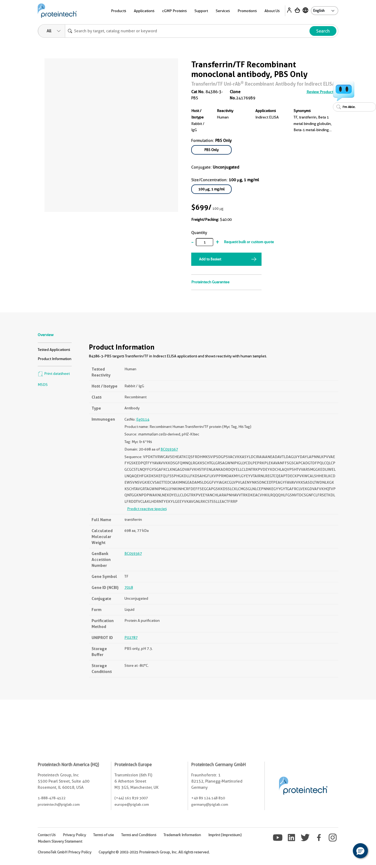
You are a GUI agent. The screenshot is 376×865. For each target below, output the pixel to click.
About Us (272, 11)
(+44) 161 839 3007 (131, 798)
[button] (360, 850)
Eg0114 (142, 419)
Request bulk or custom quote (249, 242)
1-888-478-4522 (51, 798)
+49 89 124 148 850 (208, 798)
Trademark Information (182, 835)
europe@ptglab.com (131, 804)
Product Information (54, 359)
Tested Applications (54, 349)
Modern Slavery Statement (60, 841)
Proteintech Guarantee (210, 282)
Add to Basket (210, 259)
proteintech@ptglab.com (59, 804)
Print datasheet (54, 373)
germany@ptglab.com (209, 804)
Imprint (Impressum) (225, 835)
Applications (144, 11)
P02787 (131, 637)
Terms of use (103, 835)
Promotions (247, 11)
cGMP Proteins (174, 11)
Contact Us (46, 835)
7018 (128, 587)
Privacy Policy (74, 835)
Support (201, 11)
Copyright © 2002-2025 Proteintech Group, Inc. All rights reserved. (154, 852)
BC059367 (169, 449)
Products (118, 11)
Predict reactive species (147, 509)
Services (223, 11)
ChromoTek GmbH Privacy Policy (64, 852)
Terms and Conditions (138, 835)
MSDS (43, 384)
